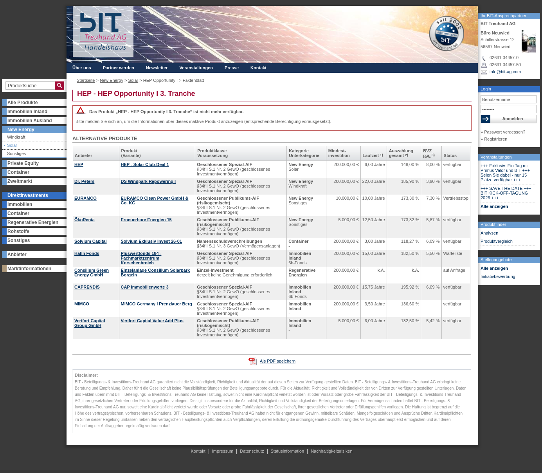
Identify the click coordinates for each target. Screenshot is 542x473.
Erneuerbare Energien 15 (146, 219)
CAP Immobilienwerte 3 (145, 287)
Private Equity (23, 163)
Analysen (489, 233)
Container (18, 172)
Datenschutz (252, 451)
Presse (232, 67)
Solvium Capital (90, 241)
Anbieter (17, 254)
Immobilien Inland (27, 111)
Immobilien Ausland (29, 120)
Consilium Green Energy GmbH (91, 272)
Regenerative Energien (32, 222)
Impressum (222, 451)
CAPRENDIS (87, 287)
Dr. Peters (84, 181)
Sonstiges (16, 154)
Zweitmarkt (19, 181)
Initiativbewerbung (498, 276)
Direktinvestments (27, 195)
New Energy (20, 129)
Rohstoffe (18, 231)
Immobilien (19, 204)
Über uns (81, 67)
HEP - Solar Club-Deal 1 (145, 164)
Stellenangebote (496, 259)
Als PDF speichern (277, 361)
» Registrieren (494, 139)
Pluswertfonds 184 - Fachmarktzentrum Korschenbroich (141, 258)
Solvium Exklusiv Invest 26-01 (151, 241)
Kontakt (258, 67)
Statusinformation (287, 451)
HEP (78, 164)
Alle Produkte (22, 102)
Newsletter (157, 67)
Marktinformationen (29, 268)
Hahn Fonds (86, 253)
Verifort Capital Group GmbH (89, 323)
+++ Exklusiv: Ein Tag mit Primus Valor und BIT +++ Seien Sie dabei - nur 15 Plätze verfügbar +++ (505, 172)
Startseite (86, 80)
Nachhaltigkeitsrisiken (331, 451)
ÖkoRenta (84, 219)
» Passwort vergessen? (503, 132)
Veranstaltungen (496, 157)
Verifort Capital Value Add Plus (152, 320)
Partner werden (118, 67)
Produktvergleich (497, 241)
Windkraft (16, 137)
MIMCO (81, 303)
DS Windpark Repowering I (148, 181)
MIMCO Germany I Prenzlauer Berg (156, 303)
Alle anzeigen (494, 206)
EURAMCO (85, 198)
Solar (12, 145)
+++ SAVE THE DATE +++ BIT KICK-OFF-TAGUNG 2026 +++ (506, 193)
